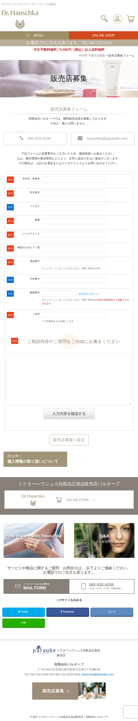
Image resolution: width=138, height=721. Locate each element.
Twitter (23, 611)
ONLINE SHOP (103, 35)
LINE (23, 622)
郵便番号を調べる (88, 294)
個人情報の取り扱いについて (35, 459)
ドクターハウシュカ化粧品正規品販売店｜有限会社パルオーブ (73, 716)
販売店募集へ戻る (69, 440)
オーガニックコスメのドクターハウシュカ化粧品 (29, 4)
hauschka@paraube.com (103, 138)
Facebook (67, 611)
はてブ (112, 611)
